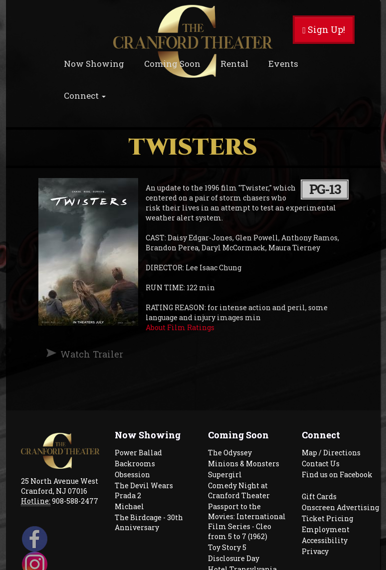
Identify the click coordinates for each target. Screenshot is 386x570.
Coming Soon (172, 63)
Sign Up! (323, 29)
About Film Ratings (180, 327)
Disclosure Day (233, 558)
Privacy (315, 551)
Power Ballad (138, 452)
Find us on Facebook (337, 474)
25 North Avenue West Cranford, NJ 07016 (59, 486)
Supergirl (225, 474)
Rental (234, 63)
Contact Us (321, 463)
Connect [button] (85, 95)
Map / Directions (331, 452)
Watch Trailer (91, 354)
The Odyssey (230, 452)
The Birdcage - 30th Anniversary (149, 522)
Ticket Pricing (327, 518)
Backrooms (135, 463)
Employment (326, 529)
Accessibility (325, 540)
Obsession (132, 474)
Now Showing (94, 63)
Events (283, 63)
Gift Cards (319, 496)
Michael (129, 506)
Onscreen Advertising (340, 507)
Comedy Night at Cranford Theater (239, 490)
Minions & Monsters (243, 463)
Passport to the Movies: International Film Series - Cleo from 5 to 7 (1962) (247, 521)
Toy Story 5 (227, 547)
